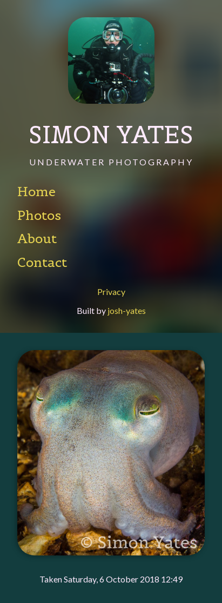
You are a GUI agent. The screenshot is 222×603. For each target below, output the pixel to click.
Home (36, 191)
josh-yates (126, 310)
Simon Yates (111, 134)
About (37, 238)
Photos (39, 215)
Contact (42, 262)
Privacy (111, 292)
